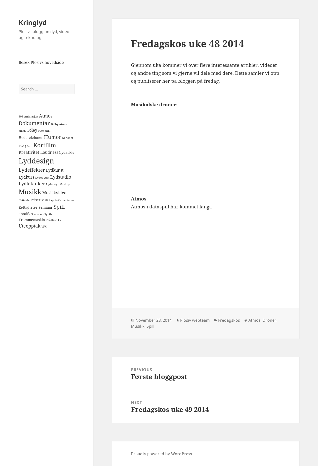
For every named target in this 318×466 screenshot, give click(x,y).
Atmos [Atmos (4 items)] (45, 116)
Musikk (138, 326)
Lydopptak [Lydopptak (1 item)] (42, 177)
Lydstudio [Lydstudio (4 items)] (60, 177)
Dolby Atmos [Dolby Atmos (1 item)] (59, 124)
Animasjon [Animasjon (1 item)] (31, 116)
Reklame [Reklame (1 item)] (60, 200)
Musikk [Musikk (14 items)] (30, 191)
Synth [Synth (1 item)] (48, 214)
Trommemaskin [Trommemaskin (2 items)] (32, 219)
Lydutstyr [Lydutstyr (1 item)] (52, 184)
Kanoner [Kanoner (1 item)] (67, 138)
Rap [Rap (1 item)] (51, 200)
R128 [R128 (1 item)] (44, 200)
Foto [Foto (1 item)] (41, 130)
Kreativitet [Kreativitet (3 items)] (29, 152)
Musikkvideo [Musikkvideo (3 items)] (54, 192)
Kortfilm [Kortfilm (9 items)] (44, 145)
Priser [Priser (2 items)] (35, 199)
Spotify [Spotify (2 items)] (24, 213)
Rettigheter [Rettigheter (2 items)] (28, 207)
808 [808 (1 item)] (21, 116)
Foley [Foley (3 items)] (32, 130)
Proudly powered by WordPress (161, 454)
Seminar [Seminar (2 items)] (46, 207)
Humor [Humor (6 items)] (52, 136)
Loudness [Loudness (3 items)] (49, 152)
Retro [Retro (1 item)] (70, 200)
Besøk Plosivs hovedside (41, 62)
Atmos (254, 320)
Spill (150, 326)
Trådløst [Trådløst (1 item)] (51, 220)
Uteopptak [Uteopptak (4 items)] (29, 226)
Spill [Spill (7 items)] (59, 206)
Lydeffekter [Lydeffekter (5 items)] (32, 170)
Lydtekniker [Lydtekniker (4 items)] (32, 184)
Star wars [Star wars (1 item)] (37, 214)
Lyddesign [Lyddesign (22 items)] (36, 161)
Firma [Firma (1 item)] (22, 130)
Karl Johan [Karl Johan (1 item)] (25, 146)
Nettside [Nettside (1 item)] (24, 200)
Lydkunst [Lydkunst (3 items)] (55, 170)
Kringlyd (33, 22)
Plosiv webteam (195, 320)
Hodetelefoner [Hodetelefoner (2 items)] (31, 137)
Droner (269, 320)
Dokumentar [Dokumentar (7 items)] (34, 123)
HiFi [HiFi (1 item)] (47, 130)
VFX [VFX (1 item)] (43, 226)
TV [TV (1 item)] (59, 220)
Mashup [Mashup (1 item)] (65, 184)
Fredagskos (229, 320)
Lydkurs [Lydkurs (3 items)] (26, 177)
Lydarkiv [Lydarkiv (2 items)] (66, 152)
